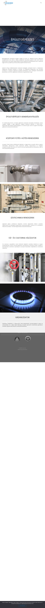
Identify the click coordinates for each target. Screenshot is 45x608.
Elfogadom (22, 605)
